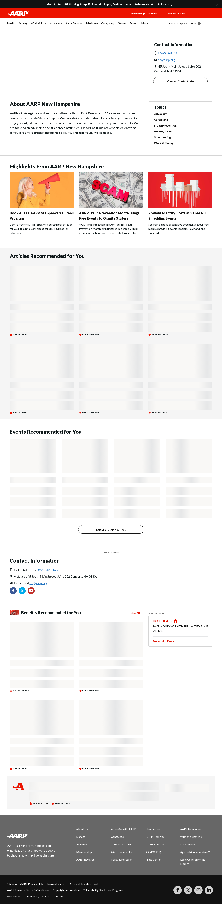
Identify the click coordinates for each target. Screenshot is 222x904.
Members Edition (175, 13)
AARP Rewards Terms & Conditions (28, 890)
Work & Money (164, 143)
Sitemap (12, 883)
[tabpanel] (191, 23)
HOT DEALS (163, 621)
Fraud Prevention (165, 125)
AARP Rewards (85, 859)
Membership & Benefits (143, 13)
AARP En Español (177, 23)
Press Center (153, 859)
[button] (204, 16)
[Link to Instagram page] (198, 890)
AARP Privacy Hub (31, 883)
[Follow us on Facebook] (13, 590)
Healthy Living (163, 131)
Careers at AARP (121, 844)
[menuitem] (11, 24)
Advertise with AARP (123, 829)
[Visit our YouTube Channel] (31, 590)
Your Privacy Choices (36, 896)
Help (193, 23)
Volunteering (162, 137)
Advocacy (160, 113)
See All (135, 613)
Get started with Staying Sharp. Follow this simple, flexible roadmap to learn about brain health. (108, 4)
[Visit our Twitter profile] (22, 590)
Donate (80, 836)
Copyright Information (66, 890)
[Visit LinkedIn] (209, 890)
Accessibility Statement (84, 883)
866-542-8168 (167, 53)
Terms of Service (56, 883)
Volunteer (82, 844)
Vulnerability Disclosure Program (103, 890)
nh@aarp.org (166, 60)
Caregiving (161, 119)
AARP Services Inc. (122, 852)
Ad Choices (14, 896)
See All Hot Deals (164, 641)
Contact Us (117, 836)
